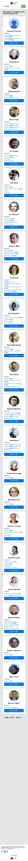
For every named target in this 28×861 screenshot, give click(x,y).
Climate (8, 71)
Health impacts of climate (13, 607)
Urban (8, 643)
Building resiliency (9, 468)
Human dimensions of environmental (10, 713)
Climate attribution (11, 142)
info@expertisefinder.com (15, 847)
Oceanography (8, 361)
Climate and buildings (12, 465)
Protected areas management (12, 505)
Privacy (3, 848)
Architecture (7, 645)
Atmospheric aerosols (10, 147)
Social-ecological (11, 716)
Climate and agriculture (13, 679)
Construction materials (10, 647)
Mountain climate (11, 286)
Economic (9, 249)
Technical (9, 251)
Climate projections (12, 146)
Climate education (11, 108)
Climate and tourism (12, 500)
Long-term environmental (13, 215)
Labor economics (9, 254)
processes (9, 320)
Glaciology (7, 181)
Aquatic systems (8, 718)
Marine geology (8, 360)
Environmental (10, 641)
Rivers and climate (11, 288)
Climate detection (11, 144)
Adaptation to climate (12, 463)
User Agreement (9, 848)
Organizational (10, 820)
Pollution (6, 219)
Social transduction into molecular (13, 39)
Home (23, 847)
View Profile (14, 48)
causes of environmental (13, 356)
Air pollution (7, 611)
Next (19, 839)
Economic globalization (10, 253)
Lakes (6, 217)
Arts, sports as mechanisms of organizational (12, 329)
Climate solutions (11, 178)
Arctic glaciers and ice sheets (12, 435)
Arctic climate (10, 290)
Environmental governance (11, 719)
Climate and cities (11, 467)
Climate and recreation (12, 499)
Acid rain (6, 609)
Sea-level (9, 180)
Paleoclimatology (9, 183)
